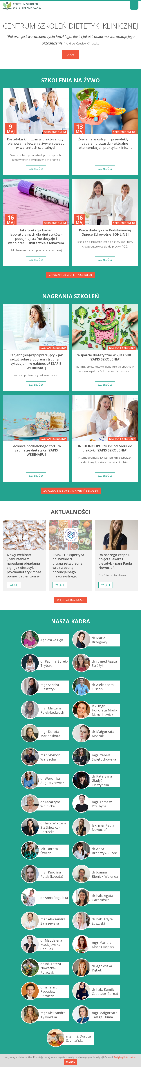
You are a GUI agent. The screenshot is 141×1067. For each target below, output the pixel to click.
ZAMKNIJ (70, 1062)
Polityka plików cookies (125, 1057)
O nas (71, 54)
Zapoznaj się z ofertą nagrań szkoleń (70, 490)
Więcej (14, 585)
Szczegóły (36, 168)
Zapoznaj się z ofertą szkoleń (70, 274)
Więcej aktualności (70, 600)
